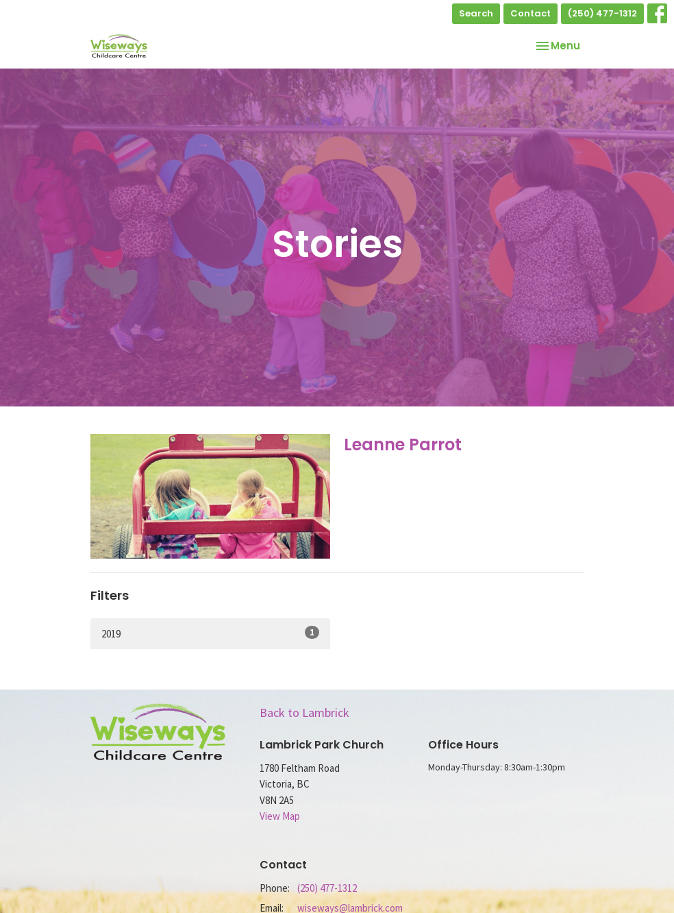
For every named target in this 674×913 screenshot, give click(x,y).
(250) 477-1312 (602, 13)
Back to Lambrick (304, 712)
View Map (280, 816)
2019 (210, 633)
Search (476, 13)
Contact (530, 13)
